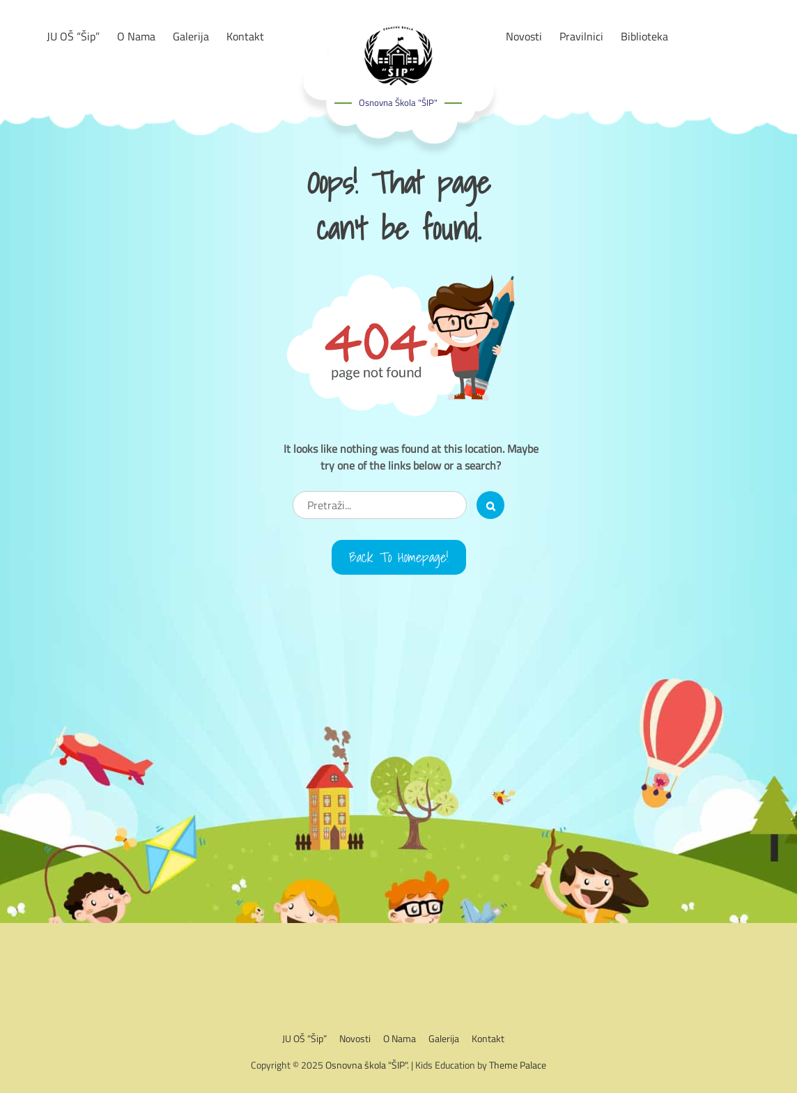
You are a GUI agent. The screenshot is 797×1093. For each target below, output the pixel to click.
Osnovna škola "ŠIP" (398, 102)
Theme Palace (517, 1064)
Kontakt (488, 1038)
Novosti (355, 1038)
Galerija (443, 1038)
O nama (399, 1038)
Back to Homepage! (399, 557)
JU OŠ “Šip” (304, 1038)
